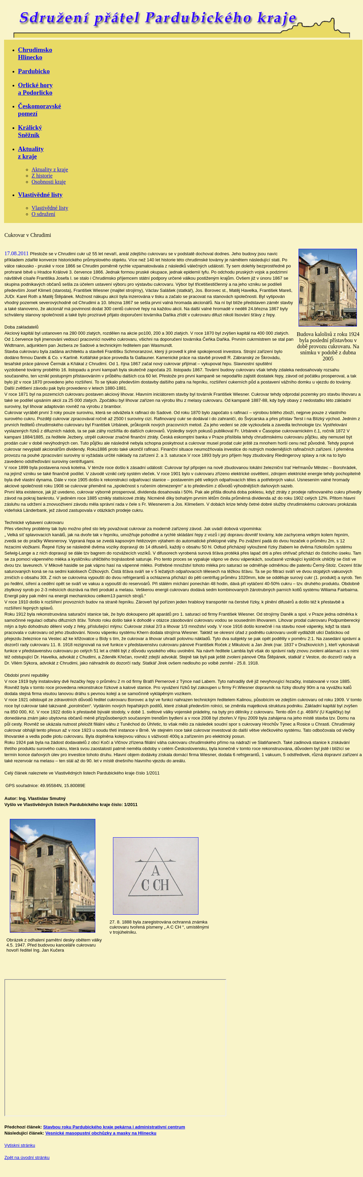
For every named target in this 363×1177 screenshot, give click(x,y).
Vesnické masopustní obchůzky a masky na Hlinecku (100, 1133)
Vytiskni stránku (19, 1145)
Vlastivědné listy (40, 194)
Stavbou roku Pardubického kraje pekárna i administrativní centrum (114, 1126)
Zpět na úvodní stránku (27, 1157)
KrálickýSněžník (30, 131)
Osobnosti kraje (49, 182)
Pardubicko (34, 71)
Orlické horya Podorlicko (35, 88)
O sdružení (43, 214)
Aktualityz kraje (31, 152)
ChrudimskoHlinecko (35, 53)
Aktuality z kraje (50, 169)
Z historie (42, 176)
